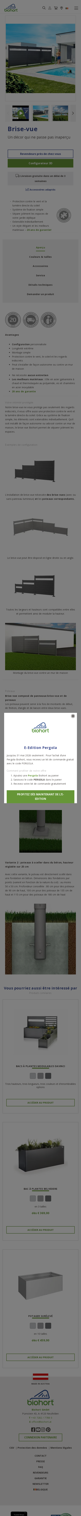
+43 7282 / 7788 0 (41, 1417)
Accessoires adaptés (40, 189)
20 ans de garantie (24, 391)
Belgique (42, 1489)
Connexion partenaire (40, 1437)
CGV (11, 1447)
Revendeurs (40, 1472)
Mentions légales (61, 1447)
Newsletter (41, 1483)
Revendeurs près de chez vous (40, 154)
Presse (40, 1461)
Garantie (40, 1478)
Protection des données (32, 1447)
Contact (41, 1455)
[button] (50, 8)
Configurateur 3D (40, 163)
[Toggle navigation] (76, 8)
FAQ (40, 1467)
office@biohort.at (42, 1421)
